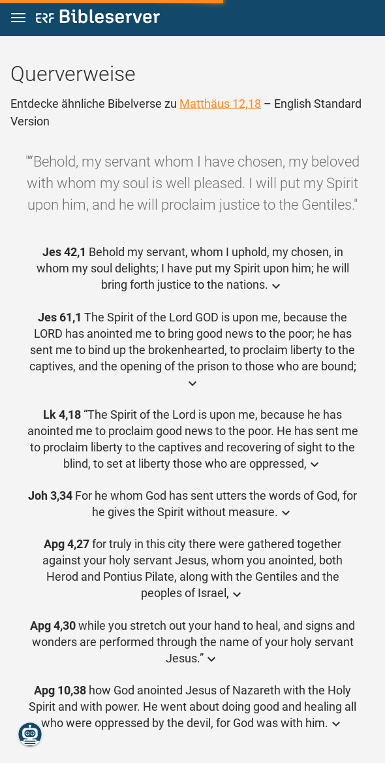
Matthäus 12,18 (220, 103)
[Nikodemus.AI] (30, 734)
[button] (18, 18)
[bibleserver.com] (98, 19)
